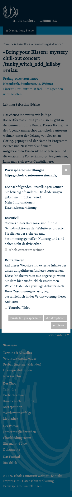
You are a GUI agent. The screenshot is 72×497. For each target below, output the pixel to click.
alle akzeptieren (55, 318)
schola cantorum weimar (26, 249)
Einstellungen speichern (25, 318)
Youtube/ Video (19, 307)
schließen (59, 325)
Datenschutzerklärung (21, 207)
